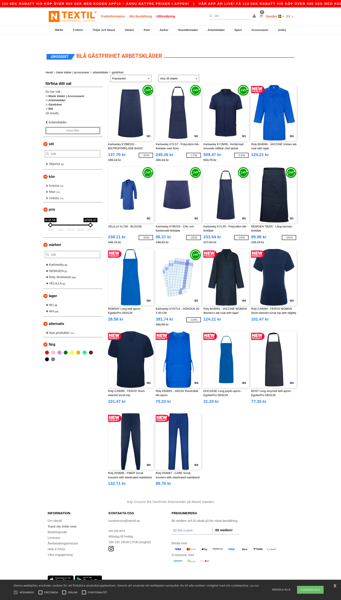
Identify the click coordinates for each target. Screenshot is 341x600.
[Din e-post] (192, 520)
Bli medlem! (223, 520)
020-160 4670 (118, 521)
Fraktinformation (113, 16)
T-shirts (78, 30)
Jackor (164, 30)
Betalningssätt (57, 522)
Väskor (129, 30)
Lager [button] (53, 286)
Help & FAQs (56, 539)
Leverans (54, 528)
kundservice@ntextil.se (124, 511)
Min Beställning (140, 16)
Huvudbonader (188, 30)
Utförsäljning (165, 16)
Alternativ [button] (56, 314)
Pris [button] (52, 200)
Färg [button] (52, 334)
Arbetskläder (216, 30)
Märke (59, 30)
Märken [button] (55, 235)
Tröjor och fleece (103, 30)
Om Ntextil (55, 511)
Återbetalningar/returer (63, 533)
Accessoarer (259, 30)
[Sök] (228, 16)
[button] (255, 16)
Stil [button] (51, 134)
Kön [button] (52, 167)
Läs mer (254, 585)
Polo (147, 30)
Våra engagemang (60, 545)
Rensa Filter (72, 120)
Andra (282, 30)
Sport (238, 30)
